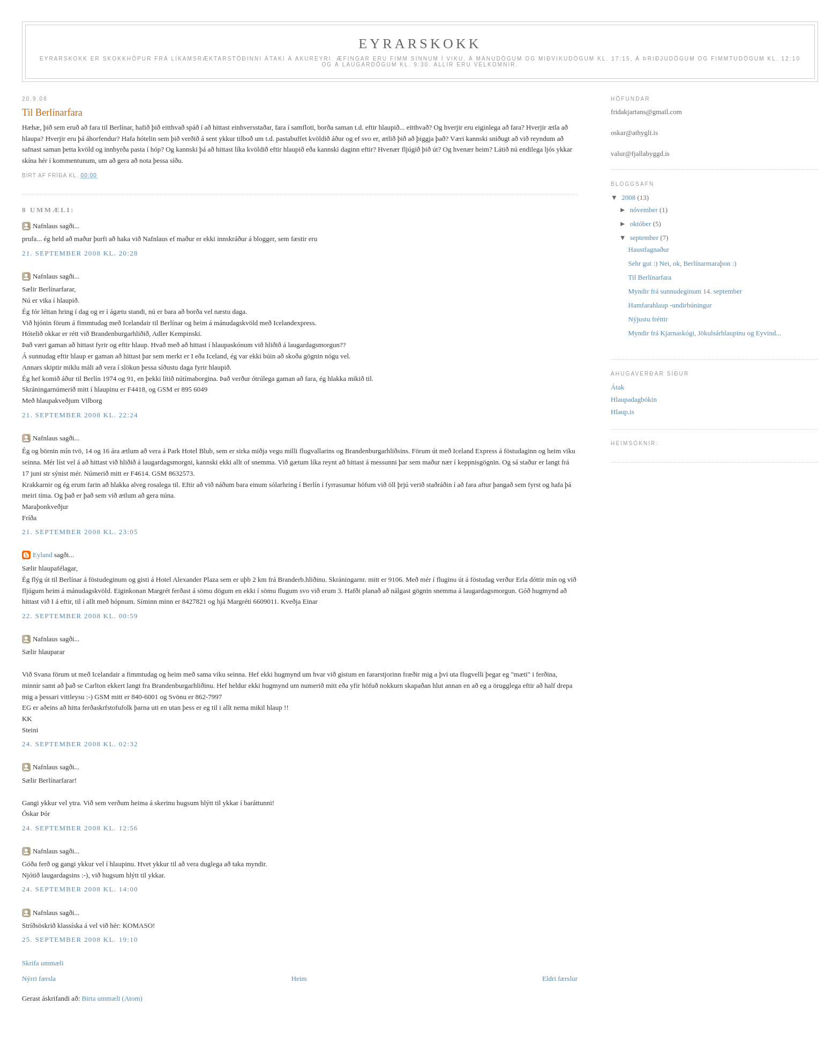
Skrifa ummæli (43, 963)
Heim (299, 978)
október (641, 224)
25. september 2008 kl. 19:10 (80, 939)
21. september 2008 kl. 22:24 (80, 415)
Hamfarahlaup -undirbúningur (670, 305)
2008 (629, 197)
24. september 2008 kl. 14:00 (80, 889)
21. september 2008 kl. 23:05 (80, 532)
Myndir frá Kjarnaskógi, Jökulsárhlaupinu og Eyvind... (705, 333)
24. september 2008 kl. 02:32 (80, 744)
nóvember (644, 210)
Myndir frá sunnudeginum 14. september (685, 291)
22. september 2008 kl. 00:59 (80, 616)
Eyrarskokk (420, 43)
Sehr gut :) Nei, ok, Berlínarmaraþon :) (682, 263)
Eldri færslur (560, 978)
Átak (617, 387)
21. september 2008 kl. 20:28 (80, 253)
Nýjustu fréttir (648, 319)
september (645, 238)
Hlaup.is (622, 412)
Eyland (42, 555)
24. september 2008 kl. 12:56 (80, 828)
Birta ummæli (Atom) (112, 998)
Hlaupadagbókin (634, 399)
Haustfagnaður (649, 249)
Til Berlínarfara (650, 277)
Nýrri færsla (39, 978)
